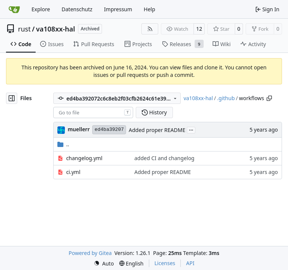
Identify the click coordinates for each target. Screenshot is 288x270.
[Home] (14, 9)
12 (199, 28)
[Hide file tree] (11, 98)
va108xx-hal (55, 29)
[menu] (104, 263)
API (190, 263)
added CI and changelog (164, 158)
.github (226, 98)
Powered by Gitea (90, 252)
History (154, 112)
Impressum (118, 9)
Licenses (165, 263)
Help (149, 9)
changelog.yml (84, 158)
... (191, 129)
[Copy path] (269, 98)
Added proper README (157, 130)
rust (24, 29)
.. (63, 144)
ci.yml (73, 172)
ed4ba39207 (109, 129)
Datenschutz (77, 9)
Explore (41, 9)
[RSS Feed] (150, 28)
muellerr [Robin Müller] (79, 129)
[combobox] (93, 112)
